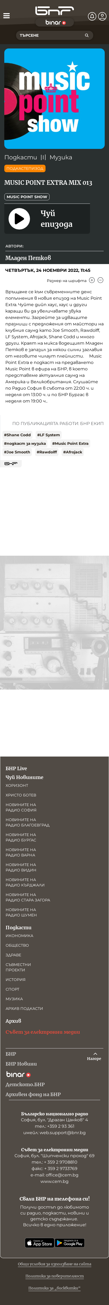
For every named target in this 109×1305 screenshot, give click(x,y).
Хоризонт (17, 785)
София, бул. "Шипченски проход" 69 (54, 1155)
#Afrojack (72, 452)
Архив (13, 1021)
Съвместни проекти (18, 967)
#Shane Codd (17, 435)
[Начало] (54, 10)
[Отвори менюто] (6, 15)
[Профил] (102, 16)
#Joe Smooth (17, 452)
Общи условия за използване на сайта (54, 1264)
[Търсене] (86, 35)
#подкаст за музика (25, 443)
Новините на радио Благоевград (28, 822)
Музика (61, 157)
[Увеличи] (92, 280)
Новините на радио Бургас (21, 837)
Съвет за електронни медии (43, 1032)
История (15, 979)
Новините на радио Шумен (21, 912)
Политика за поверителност (54, 1276)
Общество (17, 945)
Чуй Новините (24, 777)
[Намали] (100, 280)
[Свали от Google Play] (70, 1242)
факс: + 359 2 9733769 (54, 1168)
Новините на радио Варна (21, 852)
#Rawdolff (47, 452)
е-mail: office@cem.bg (54, 1175)
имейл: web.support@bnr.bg (54, 1132)
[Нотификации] (92, 16)
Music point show (27, 196)
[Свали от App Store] (40, 1242)
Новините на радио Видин (21, 867)
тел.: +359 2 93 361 (54, 1126)
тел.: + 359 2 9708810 (54, 1162)
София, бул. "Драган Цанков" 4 (54, 1119)
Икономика (19, 935)
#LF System (48, 435)
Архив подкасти (24, 1008)
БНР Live (16, 768)
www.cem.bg (54, 1181)
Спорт (12, 989)
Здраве (13, 955)
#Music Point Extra (70, 443)
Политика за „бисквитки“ (54, 1288)
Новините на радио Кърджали (25, 882)
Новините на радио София (21, 807)
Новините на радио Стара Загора (28, 897)
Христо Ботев (21, 795)
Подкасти (20, 157)
